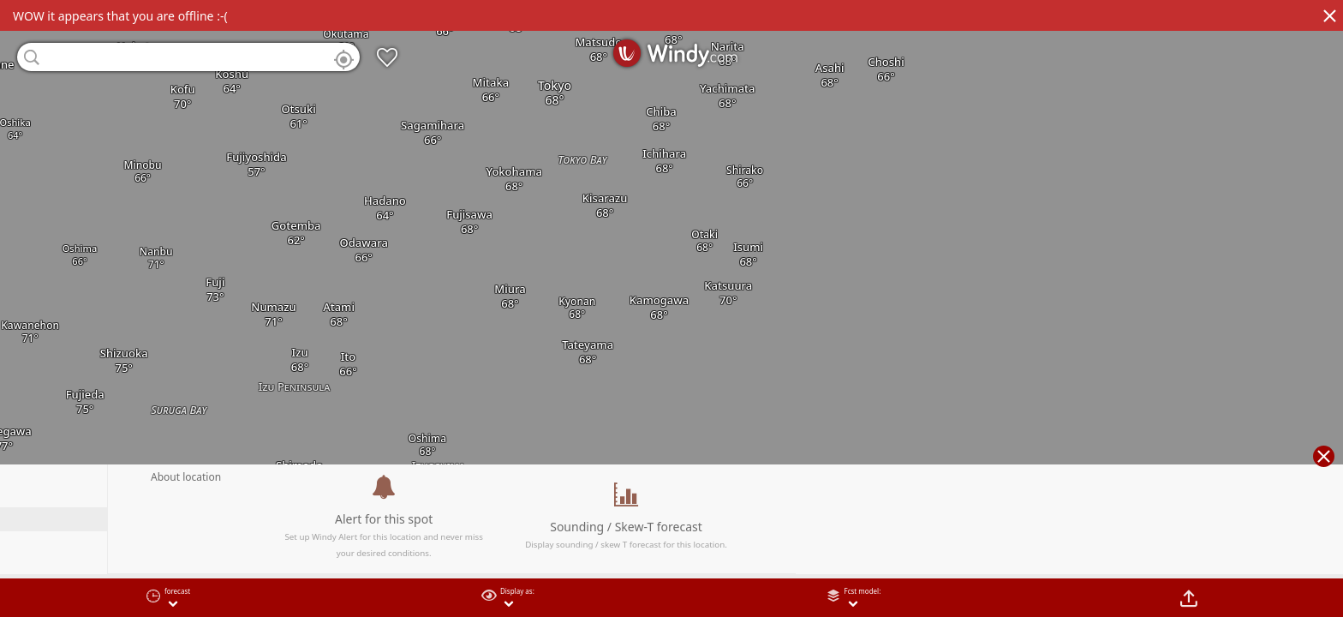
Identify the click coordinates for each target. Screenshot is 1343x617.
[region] (671, 308)
